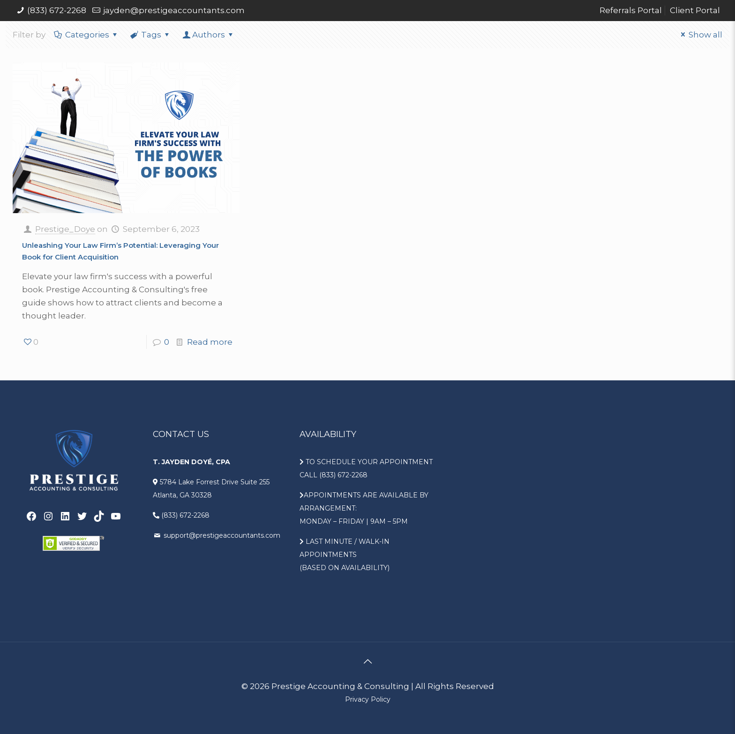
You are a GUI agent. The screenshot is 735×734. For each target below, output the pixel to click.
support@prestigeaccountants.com (221, 535)
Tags (151, 34)
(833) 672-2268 (56, 10)
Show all (699, 34)
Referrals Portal (631, 10)
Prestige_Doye (65, 229)
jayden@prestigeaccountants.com (174, 10)
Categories (86, 34)
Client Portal (695, 10)
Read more (209, 342)
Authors (208, 34)
